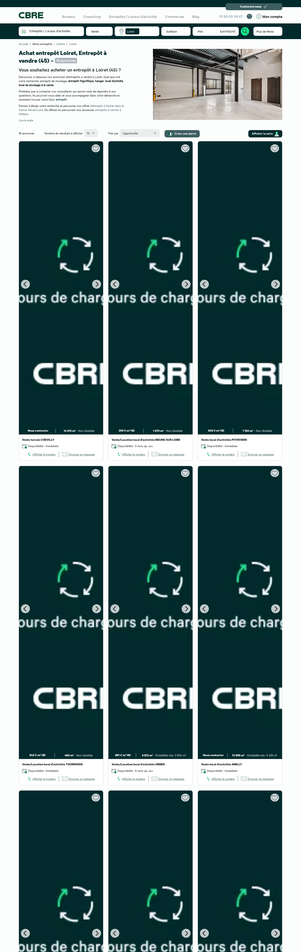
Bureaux (68, 16)
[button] (54, 31)
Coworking (92, 16)
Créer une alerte (182, 133)
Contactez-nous (254, 6)
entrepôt (61, 99)
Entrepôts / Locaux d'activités (133, 16)
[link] (41, 454)
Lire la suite (26, 120)
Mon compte (269, 16)
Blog (195, 16)
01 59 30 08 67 (231, 16)
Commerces (174, 16)
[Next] (96, 284)
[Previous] (25, 284)
